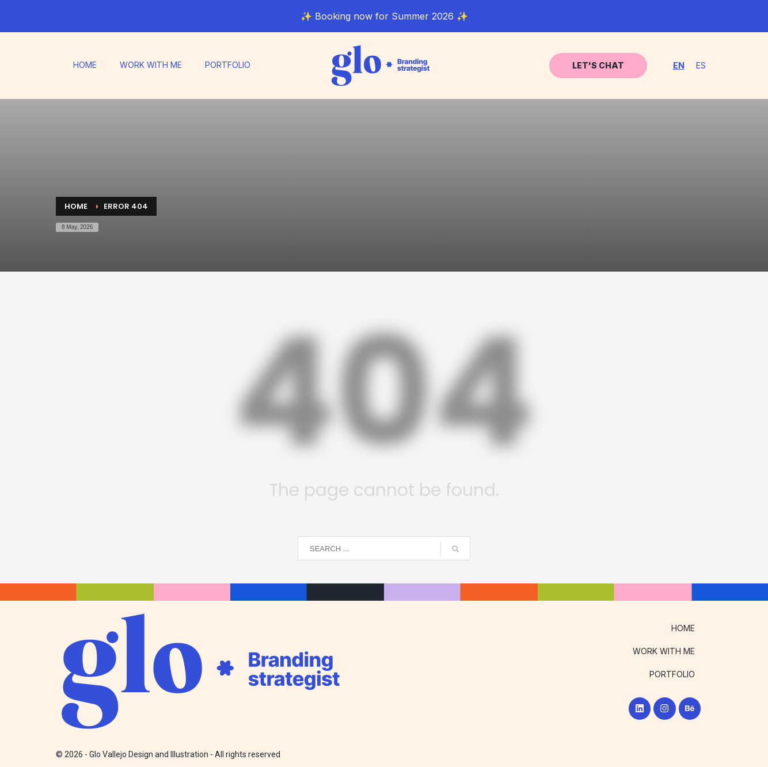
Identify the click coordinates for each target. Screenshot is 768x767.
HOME (85, 65)
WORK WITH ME (151, 65)
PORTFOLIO (227, 65)
